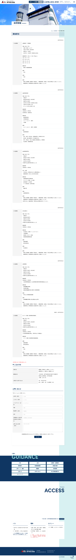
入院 (37, 464)
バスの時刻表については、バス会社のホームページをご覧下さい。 (20, 535)
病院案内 (20, 467)
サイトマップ (20, 475)
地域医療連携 (37, 467)
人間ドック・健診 (20, 470)
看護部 (37, 470)
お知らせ (20, 473)
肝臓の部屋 (55, 467)
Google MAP (62, 520)
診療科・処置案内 (55, 464)
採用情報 (55, 470)
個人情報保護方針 (55, 473)
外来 (20, 464)
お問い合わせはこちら (68, 2)
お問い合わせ (37, 473)
